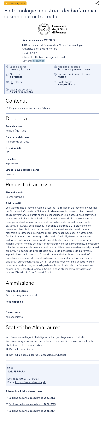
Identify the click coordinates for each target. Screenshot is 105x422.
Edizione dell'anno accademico (30, 397)
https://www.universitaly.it (30, 382)
